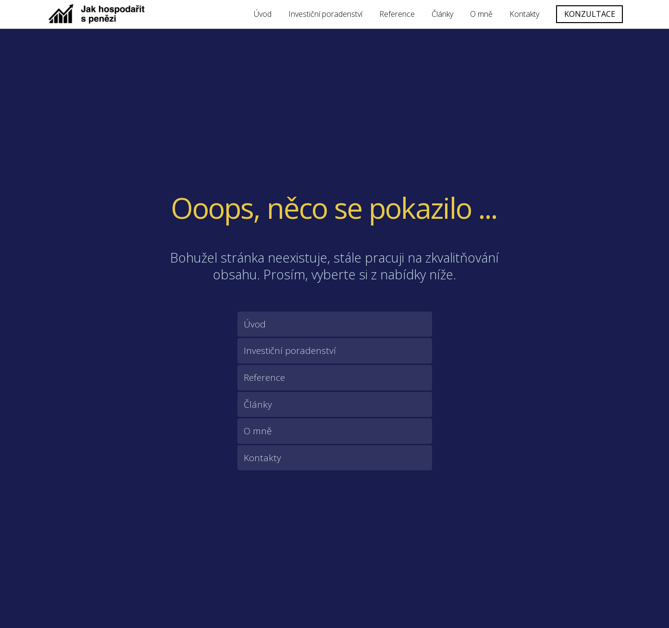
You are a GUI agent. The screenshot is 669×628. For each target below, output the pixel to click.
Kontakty (524, 14)
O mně (481, 14)
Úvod (263, 14)
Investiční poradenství (325, 14)
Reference (397, 14)
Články (442, 14)
